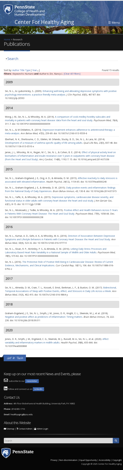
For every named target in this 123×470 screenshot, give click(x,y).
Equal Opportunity (88, 460)
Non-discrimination (68, 460)
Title (22, 70)
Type (27, 70)
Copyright (117, 460)
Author (15, 70)
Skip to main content (10, 1)
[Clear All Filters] (72, 73)
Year (34, 70)
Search (12, 58)
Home (7, 39)
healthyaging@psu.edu (22, 414)
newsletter (32, 381)
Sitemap (9, 428)
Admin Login (41, 428)
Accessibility (104, 460)
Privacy (54, 460)
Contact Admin (24, 428)
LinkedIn (38, 389)
